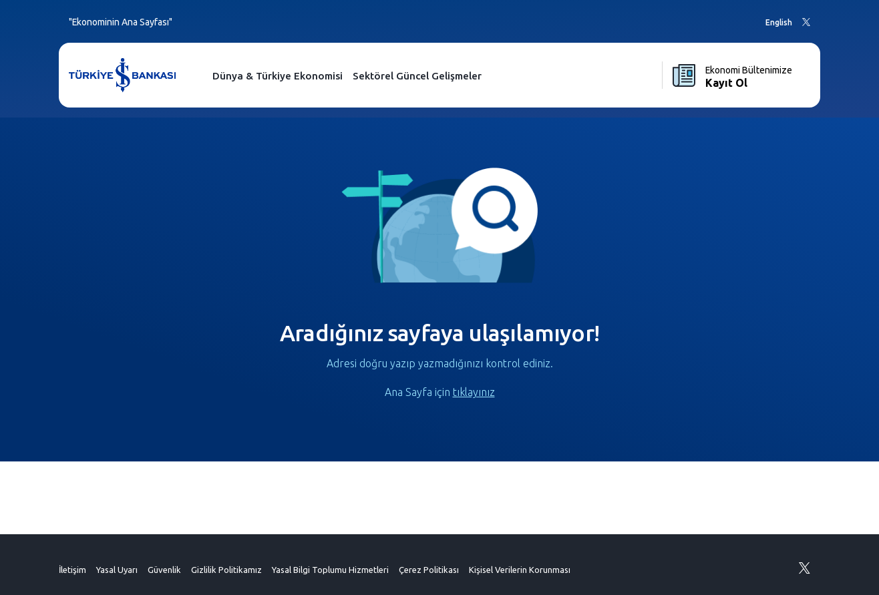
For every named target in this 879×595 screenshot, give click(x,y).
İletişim (72, 569)
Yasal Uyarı (117, 569)
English (778, 22)
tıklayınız (474, 392)
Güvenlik (164, 569)
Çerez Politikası (429, 569)
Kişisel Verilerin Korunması (519, 569)
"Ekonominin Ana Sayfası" (120, 22)
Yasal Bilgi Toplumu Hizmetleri (330, 569)
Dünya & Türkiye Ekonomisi (277, 75)
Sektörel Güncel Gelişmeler (417, 75)
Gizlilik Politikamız (226, 569)
